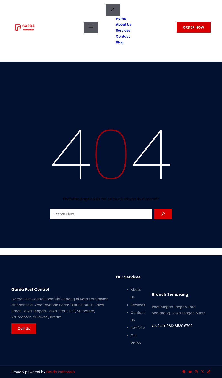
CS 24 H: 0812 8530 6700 (172, 325)
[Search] (163, 214)
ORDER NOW (193, 27)
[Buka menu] (91, 27)
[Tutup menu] (113, 10)
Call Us (24, 328)
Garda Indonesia (60, 371)
